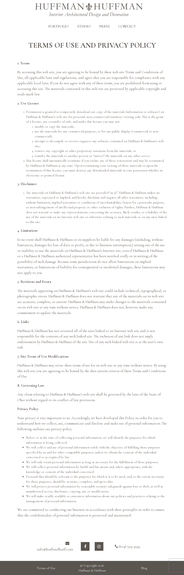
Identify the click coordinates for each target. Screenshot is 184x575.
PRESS (104, 26)
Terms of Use (46, 568)
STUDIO (84, 26)
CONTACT (127, 26)
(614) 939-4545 (127, 546)
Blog (144, 568)
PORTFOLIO (58, 26)
